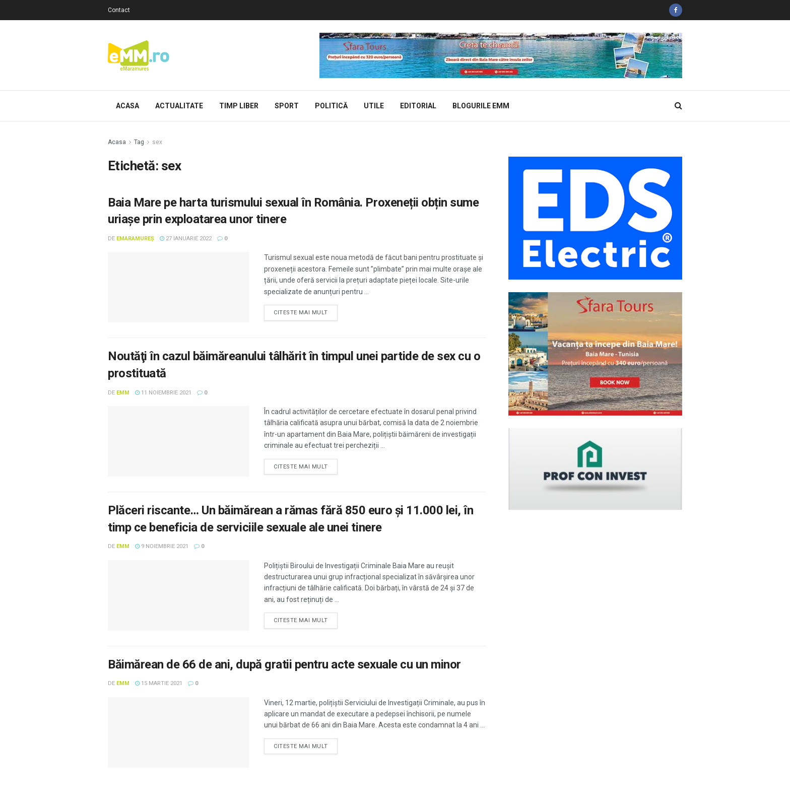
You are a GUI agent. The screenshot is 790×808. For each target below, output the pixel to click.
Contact (119, 10)
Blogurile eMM (480, 106)
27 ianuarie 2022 (186, 238)
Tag (139, 142)
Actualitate (179, 106)
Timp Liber (238, 106)
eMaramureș (135, 238)
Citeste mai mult (301, 312)
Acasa (127, 106)
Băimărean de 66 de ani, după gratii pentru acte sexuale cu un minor (284, 664)
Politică (331, 106)
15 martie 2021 (158, 683)
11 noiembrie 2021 (163, 392)
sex (157, 142)
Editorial (418, 106)
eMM (122, 392)
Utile (374, 106)
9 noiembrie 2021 (161, 546)
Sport (287, 106)
